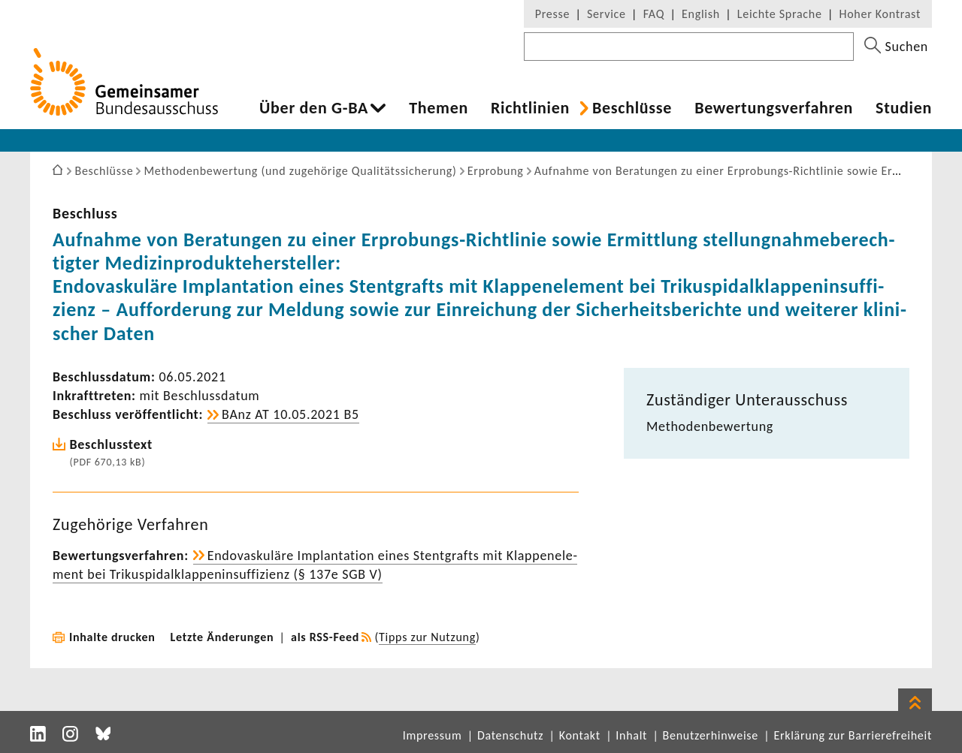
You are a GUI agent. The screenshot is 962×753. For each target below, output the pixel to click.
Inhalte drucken (112, 637)
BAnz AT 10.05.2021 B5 (290, 414)
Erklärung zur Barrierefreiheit (852, 735)
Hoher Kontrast (880, 14)
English (701, 14)
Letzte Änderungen (222, 637)
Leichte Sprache (779, 14)
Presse (552, 14)
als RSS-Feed (325, 637)
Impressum (432, 735)
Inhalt (631, 735)
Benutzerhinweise (710, 735)
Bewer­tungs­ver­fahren (773, 108)
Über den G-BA (313, 108)
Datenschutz (510, 735)
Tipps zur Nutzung (427, 637)
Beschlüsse (632, 108)
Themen (438, 108)
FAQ (653, 14)
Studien (904, 108)
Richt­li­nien (530, 108)
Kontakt (579, 735)
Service (606, 14)
